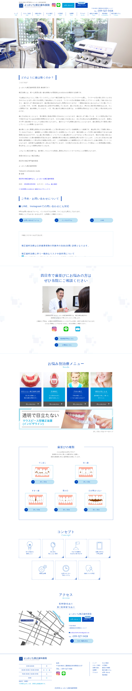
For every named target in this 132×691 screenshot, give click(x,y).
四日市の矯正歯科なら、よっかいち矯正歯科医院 (36, 179)
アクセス (82, 14)
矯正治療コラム (116, 14)
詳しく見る (39, 482)
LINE (97, 220)
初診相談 (104, 14)
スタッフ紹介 (27, 14)
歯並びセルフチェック (42, 189)
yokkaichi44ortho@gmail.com (79, 633)
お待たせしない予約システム (66, 569)
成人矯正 (54, 184)
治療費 (71, 14)
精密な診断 (42, 568)
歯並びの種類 (93, 14)
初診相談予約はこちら (64, 338)
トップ (16, 14)
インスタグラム (64, 220)
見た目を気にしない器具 (53, 548)
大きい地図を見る (79, 641)
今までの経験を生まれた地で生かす (76, 548)
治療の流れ (38, 14)
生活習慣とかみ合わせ (26, 189)
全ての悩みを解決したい (29, 548)
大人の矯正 (49, 14)
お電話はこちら (63, 345)
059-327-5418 (105, 11)
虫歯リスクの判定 (89, 568)
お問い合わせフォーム (29, 220)
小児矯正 (60, 14)
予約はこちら (81, 5)
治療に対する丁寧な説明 (99, 548)
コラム (47, 184)
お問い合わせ (68, 5)
